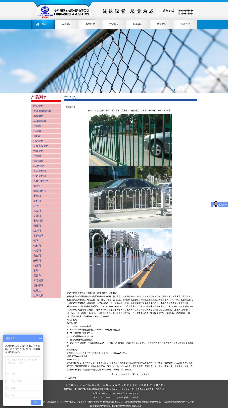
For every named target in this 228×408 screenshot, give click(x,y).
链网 (62, 402)
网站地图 (153, 385)
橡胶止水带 (137, 406)
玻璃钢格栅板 (125, 406)
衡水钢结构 (82, 402)
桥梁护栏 (38, 106)
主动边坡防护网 (42, 111)
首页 (42, 24)
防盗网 (37, 230)
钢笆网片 (38, 161)
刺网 (35, 205)
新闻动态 (90, 24)
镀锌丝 (37, 290)
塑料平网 (38, 285)
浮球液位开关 (70, 402)
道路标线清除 (165, 402)
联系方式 (185, 24)
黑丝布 (37, 275)
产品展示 (114, 24)
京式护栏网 (39, 171)
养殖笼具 (38, 280)
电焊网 (37, 195)
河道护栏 (38, 151)
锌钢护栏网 (39, 176)
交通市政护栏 (40, 146)
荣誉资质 (161, 24)
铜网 (35, 240)
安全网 (37, 255)
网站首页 (71, 385)
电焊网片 (38, 220)
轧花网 (37, 250)
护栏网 (37, 200)
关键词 (73, 378)
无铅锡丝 (137, 402)
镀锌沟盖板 (105, 406)
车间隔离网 (39, 121)
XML (162, 385)
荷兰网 (189, 402)
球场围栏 (38, 116)
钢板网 (37, 245)
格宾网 (37, 210)
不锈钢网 (38, 235)
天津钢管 (154, 402)
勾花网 (37, 265)
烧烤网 (37, 260)
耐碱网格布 (39, 190)
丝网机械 (38, 295)
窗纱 (35, 270)
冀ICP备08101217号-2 (115, 389)
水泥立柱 (118, 402)
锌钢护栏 (38, 141)
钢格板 (37, 136)
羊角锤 (96, 402)
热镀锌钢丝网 (40, 180)
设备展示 (137, 24)
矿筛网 (37, 215)
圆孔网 (37, 225)
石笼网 (37, 131)
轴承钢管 (115, 406)
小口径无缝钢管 (107, 402)
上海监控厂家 (53, 402)
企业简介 (66, 24)
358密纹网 (39, 166)
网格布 (90, 402)
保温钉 (37, 185)
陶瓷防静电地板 (178, 402)
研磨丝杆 (146, 402)
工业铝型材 (128, 402)
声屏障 (37, 126)
